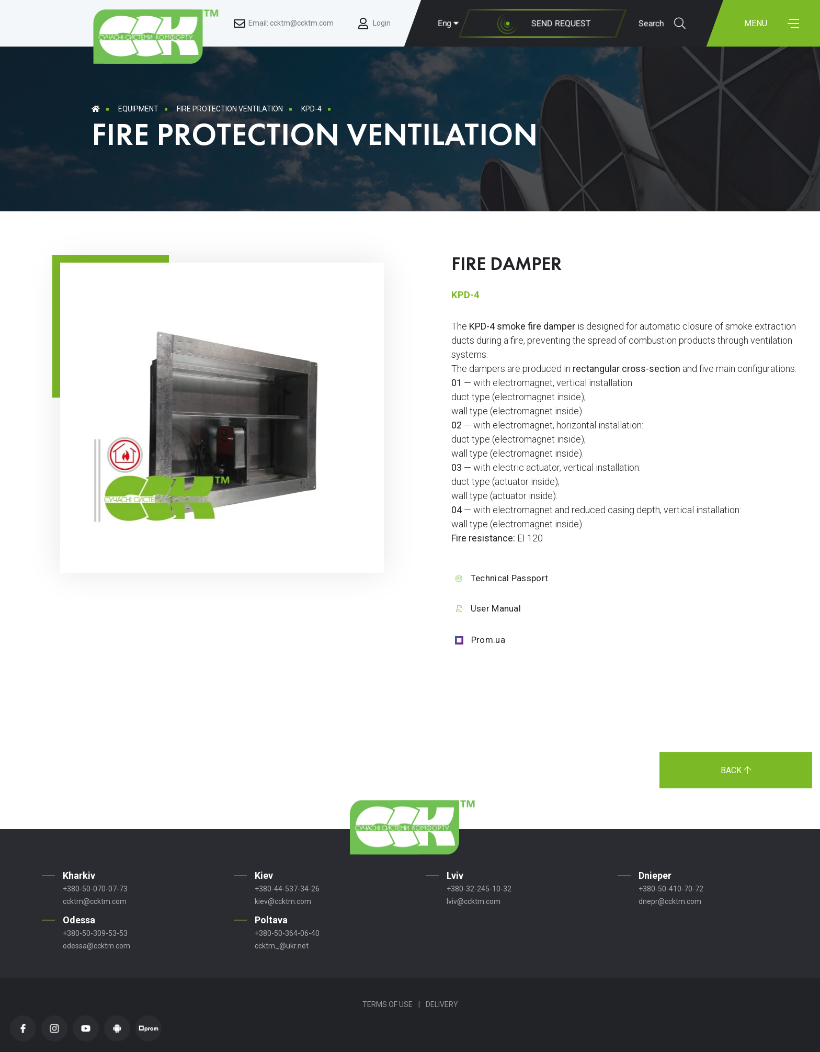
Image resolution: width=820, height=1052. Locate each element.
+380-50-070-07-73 (95, 889)
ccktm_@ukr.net (282, 946)
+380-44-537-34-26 (287, 889)
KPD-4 (311, 109)
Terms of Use (387, 1004)
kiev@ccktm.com (283, 901)
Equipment (138, 109)
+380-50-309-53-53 (95, 933)
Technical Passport (509, 578)
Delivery (442, 1004)
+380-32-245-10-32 (479, 889)
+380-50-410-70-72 (671, 889)
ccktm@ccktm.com (95, 901)
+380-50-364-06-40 (287, 933)
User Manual (496, 608)
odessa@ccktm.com (96, 946)
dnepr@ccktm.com (670, 901)
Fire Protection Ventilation (230, 109)
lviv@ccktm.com (473, 901)
